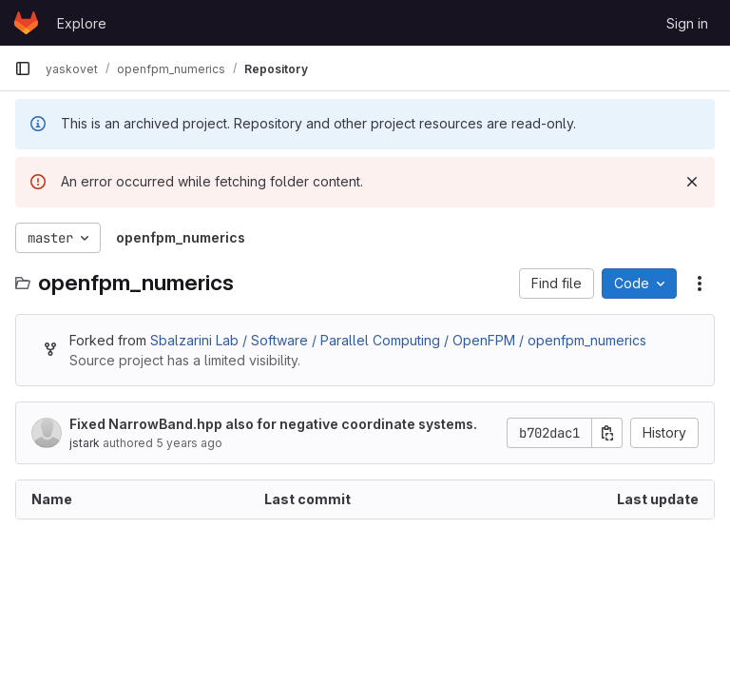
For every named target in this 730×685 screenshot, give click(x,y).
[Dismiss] (692, 181)
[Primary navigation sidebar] (23, 68)
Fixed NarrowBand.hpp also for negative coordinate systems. (273, 424)
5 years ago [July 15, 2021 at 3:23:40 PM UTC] (189, 443)
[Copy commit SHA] (607, 433)
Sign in (687, 23)
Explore (81, 23)
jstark (84, 443)
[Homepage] (26, 23)
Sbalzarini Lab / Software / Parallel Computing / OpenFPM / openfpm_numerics (398, 340)
